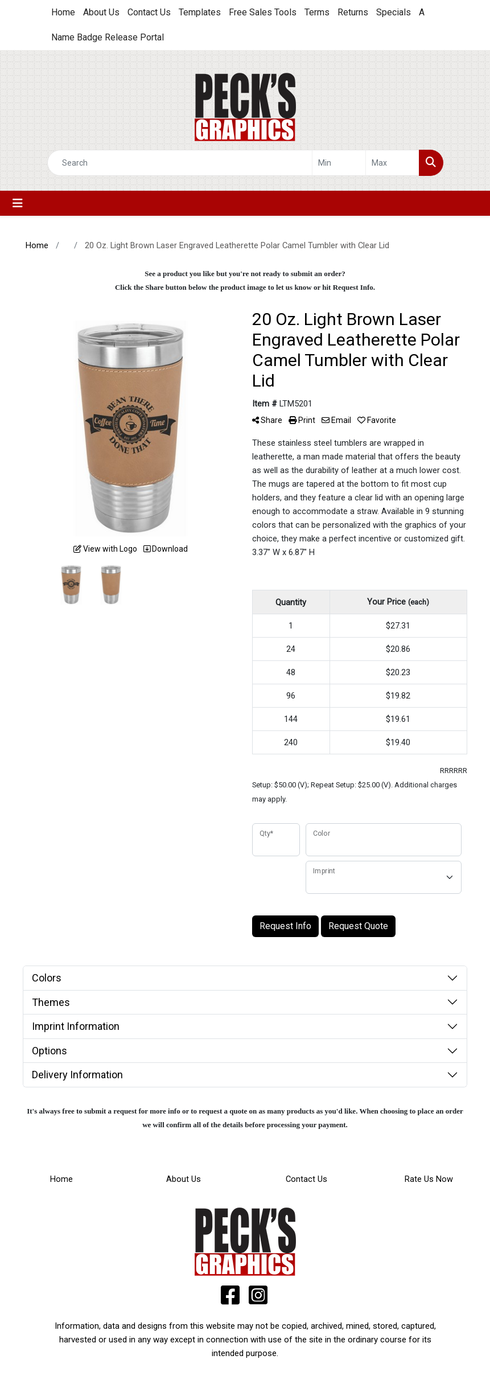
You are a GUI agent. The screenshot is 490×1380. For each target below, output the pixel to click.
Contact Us (149, 12)
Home (63, 12)
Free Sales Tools (263, 12)
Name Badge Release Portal (107, 37)
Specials (393, 12)
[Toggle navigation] (18, 203)
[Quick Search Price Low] (339, 163)
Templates (200, 12)
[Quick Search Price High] (392, 163)
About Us (101, 12)
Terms (317, 12)
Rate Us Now (429, 1179)
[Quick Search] (179, 163)
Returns (352, 12)
